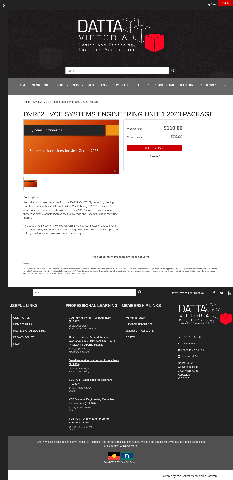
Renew (130, 337)
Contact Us (21, 317)
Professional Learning (29, 330)
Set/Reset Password (140, 330)
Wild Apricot (183, 476)
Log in (225, 3)
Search (172, 70)
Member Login (136, 317)
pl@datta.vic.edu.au (192, 350)
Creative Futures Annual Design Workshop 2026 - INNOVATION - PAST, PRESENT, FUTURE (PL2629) (92, 341)
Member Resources (139, 324)
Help (16, 343)
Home (26, 101)
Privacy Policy (23, 337)
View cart (154, 155)
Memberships (22, 324)
